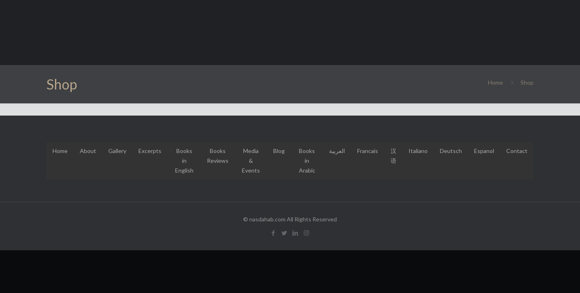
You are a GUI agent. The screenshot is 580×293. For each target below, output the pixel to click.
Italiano (418, 150)
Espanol (484, 150)
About (88, 150)
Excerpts (149, 150)
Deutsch (451, 150)
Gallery (117, 150)
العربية (337, 150)
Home (495, 82)
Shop (527, 82)
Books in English (184, 160)
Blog (279, 150)
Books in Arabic (307, 160)
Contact (516, 150)
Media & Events (251, 160)
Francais (367, 150)
